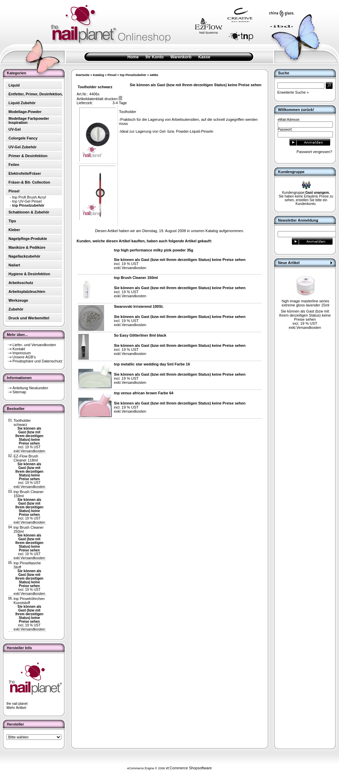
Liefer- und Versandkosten (34, 345)
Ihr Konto (154, 57)
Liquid (14, 85)
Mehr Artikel (16, 708)
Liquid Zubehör (22, 103)
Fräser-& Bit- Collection (29, 182)
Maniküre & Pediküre (26, 247)
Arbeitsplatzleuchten (26, 291)
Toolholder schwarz (22, 422)
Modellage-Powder (24, 112)
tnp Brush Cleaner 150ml (136, 278)
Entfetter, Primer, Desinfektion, (35, 94)
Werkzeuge (18, 300)
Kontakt (19, 349)
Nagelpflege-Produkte (27, 239)
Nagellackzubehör (24, 256)
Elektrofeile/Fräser (24, 173)
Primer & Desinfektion (27, 156)
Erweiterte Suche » (293, 92)
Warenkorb (181, 57)
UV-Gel (14, 129)
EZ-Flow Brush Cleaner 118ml (26, 458)
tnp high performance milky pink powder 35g (153, 250)
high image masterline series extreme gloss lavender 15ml (306, 303)
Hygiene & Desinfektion (29, 274)
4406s (154, 75)
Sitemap (19, 392)
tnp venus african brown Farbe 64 (143, 393)
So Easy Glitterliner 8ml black (140, 335)
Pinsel (112, 75)
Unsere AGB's (24, 357)
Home (133, 57)
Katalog (98, 75)
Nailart (14, 265)
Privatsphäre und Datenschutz (37, 361)
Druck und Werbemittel (28, 318)
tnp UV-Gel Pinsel (27, 201)
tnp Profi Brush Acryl (29, 197)
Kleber (14, 230)
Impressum (22, 353)
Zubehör (15, 309)
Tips (12, 221)
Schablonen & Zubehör (28, 212)
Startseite (82, 75)
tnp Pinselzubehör (133, 75)
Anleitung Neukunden (30, 388)
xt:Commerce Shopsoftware (189, 768)
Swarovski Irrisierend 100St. (139, 306)
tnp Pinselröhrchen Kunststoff (29, 601)
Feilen (13, 165)
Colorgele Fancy (23, 138)
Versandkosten (32, 451)
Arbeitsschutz (20, 283)
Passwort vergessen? (314, 152)
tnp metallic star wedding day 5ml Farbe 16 (152, 364)
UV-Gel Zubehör (22, 147)
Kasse (204, 57)
